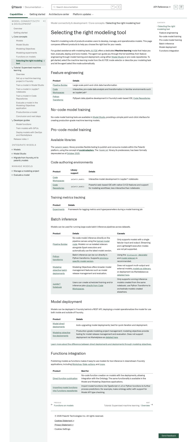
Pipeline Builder (60, 85)
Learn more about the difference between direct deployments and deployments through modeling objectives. (101, 344)
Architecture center (59, 14)
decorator (136, 255)
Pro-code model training (170, 40)
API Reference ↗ (162, 7)
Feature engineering (168, 33)
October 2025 (73, 154)
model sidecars (128, 258)
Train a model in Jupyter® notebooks (27, 90)
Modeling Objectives (25, 49)
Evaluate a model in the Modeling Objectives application (27, 105)
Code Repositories (141, 98)
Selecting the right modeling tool (29, 62)
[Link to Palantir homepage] (17, 7)
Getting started (37, 14)
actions (91, 364)
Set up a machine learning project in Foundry (28, 79)
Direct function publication (65, 379)
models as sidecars (142, 269)
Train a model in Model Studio (30, 85)
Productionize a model (26, 112)
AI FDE (94, 51)
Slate (85, 364)
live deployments (60, 336)
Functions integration (169, 51)
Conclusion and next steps (28, 116)
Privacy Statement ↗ (64, 425)
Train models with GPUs (27, 128)
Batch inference (166, 44)
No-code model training (170, 37)
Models (19, 41)
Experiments (58, 209)
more (102, 364)
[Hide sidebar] (44, 20)
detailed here (123, 275)
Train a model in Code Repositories (26, 97)
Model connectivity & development (69, 23)
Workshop (77, 364)
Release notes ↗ (21, 139)
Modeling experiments (26, 53)
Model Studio (22, 45)
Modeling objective (61, 333)
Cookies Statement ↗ (64, 421)
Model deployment (167, 47)
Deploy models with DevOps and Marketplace (29, 133)
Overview (18, 29)
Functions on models (26, 57)
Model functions (23, 124)
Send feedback (169, 436)
